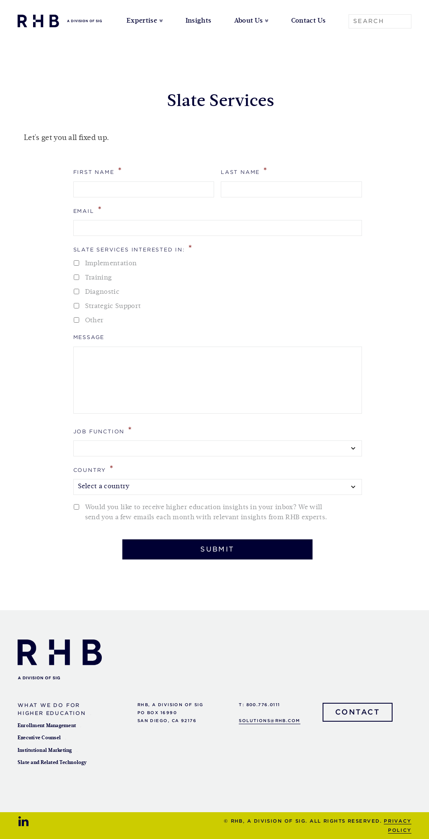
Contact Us (308, 21)
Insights (199, 21)
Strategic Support (113, 306)
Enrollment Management (47, 725)
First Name (98, 171)
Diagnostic (102, 292)
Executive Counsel (39, 738)
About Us (248, 21)
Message (89, 337)
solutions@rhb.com (269, 720)
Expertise (142, 21)
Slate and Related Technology (52, 762)
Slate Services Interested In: (133, 248)
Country (93, 469)
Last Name (244, 171)
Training (98, 277)
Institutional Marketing (45, 750)
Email (88, 210)
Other (94, 320)
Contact (357, 712)
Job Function (103, 430)
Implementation (111, 263)
